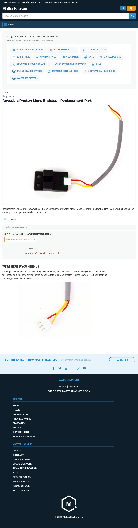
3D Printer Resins (94, 50)
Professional (22, 418)
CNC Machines (46, 57)
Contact (18, 455)
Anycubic (8, 96)
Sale (89, 57)
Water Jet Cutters (25, 78)
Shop (16, 405)
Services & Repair (24, 436)
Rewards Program (25, 468)
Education (19, 423)
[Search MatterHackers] (132, 16)
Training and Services (27, 71)
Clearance (70, 57)
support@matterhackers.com (69, 391)
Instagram (66, 368)
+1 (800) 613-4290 (69, 2)
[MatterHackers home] (15, 9)
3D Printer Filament (62, 50)
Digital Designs (110, 57)
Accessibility (21, 490)
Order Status (21, 459)
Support (18, 427)
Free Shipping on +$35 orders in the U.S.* (21, 2)
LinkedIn (72, 368)
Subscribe (122, 360)
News (16, 409)
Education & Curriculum (28, 64)
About (17, 450)
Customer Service (52, 2)
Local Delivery (22, 463)
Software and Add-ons (99, 71)
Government (21, 432)
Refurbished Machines (63, 71)
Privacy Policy (22, 481)
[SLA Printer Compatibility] (20, 239)
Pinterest (78, 368)
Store (5, 92)
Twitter (60, 368)
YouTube (84, 368)
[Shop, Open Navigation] (8, 24)
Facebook (53, 368)
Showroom (20, 414)
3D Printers (21, 57)
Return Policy (22, 477)
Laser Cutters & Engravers (68, 64)
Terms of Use (21, 485)
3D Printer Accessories (28, 50)
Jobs (16, 472)
